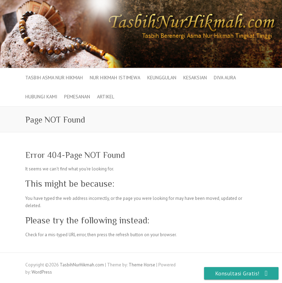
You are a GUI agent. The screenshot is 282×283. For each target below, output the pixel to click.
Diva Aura (225, 77)
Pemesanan (77, 97)
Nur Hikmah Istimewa (115, 77)
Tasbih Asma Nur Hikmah (54, 77)
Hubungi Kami (41, 97)
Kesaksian (195, 77)
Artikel (105, 97)
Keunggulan (161, 77)
